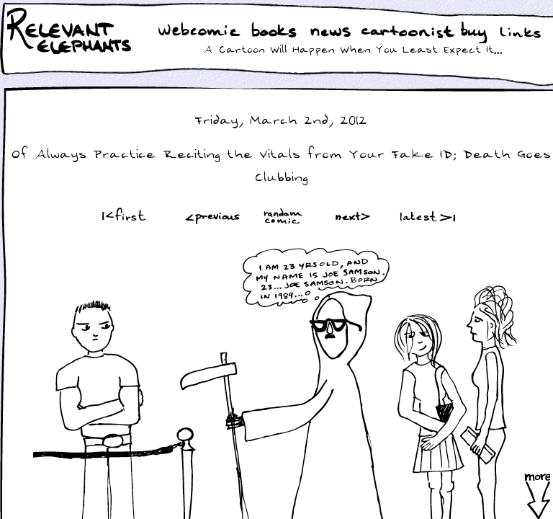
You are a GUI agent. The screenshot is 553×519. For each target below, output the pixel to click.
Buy (475, 34)
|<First (122, 215)
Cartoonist (410, 32)
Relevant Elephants (71, 50)
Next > (356, 215)
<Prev (213, 215)
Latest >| (424, 215)
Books (275, 32)
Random (284, 215)
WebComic (202, 32)
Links (523, 32)
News (330, 32)
